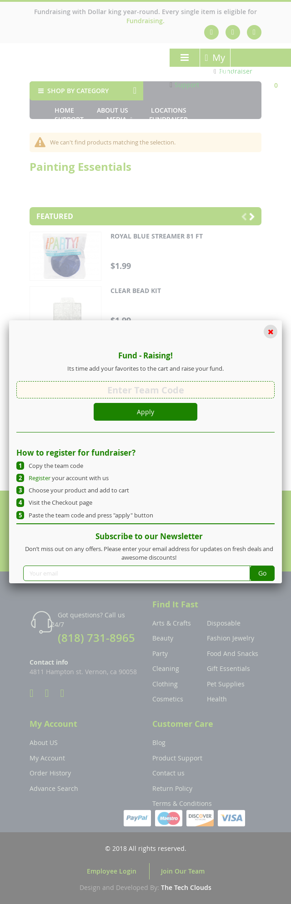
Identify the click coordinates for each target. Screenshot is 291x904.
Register (39, 478)
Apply (145, 411)
